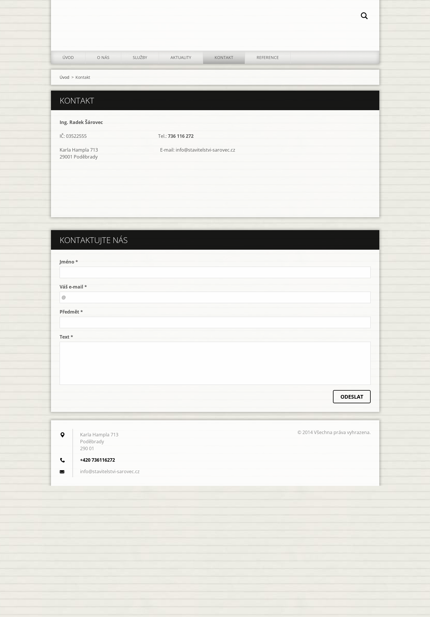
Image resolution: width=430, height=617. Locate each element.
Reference (268, 57)
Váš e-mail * (73, 287)
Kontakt (224, 57)
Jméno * (69, 262)
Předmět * (71, 312)
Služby (140, 57)
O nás (103, 57)
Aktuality (181, 57)
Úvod (68, 57)
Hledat (364, 17)
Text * (66, 337)
